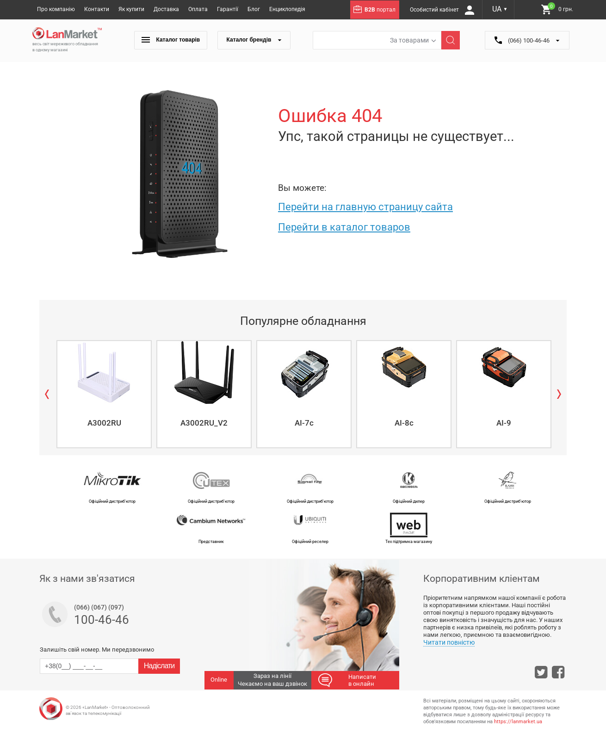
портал (374, 9)
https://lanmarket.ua (518, 722)
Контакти (96, 9)
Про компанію (56, 9)
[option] (103, 394)
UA (500, 9)
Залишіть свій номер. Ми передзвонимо (97, 649)
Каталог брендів (254, 40)
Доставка (166, 9)
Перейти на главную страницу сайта (365, 207)
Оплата (198, 9)
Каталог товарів (171, 40)
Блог (253, 9)
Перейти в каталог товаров (344, 227)
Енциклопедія (287, 9)
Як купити (131, 9)
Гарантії (227, 9)
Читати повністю (449, 642)
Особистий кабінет (442, 10)
